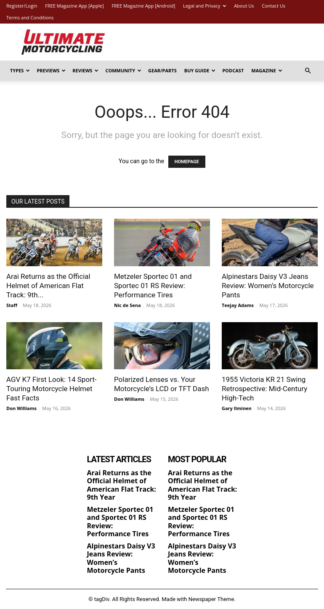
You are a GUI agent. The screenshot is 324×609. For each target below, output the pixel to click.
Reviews (85, 70)
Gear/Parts (162, 70)
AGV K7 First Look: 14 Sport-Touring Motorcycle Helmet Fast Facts (51, 388)
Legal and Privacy (204, 6)
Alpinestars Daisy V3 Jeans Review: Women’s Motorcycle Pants (268, 285)
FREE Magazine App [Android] (143, 6)
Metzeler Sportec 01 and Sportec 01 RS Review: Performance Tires (153, 285)
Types (20, 70)
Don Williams (21, 408)
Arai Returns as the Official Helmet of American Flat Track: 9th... (48, 285)
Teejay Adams (238, 305)
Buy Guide (200, 70)
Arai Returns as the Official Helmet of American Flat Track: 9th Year (121, 485)
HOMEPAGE (187, 161)
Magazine (266, 70)
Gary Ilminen (237, 408)
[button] (307, 71)
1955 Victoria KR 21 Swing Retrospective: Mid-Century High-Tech (264, 388)
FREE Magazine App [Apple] (74, 6)
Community (123, 70)
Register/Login (21, 6)
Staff (11, 305)
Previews (51, 70)
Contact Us (273, 6)
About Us (244, 6)
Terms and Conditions (30, 17)
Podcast (233, 70)
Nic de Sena (127, 305)
